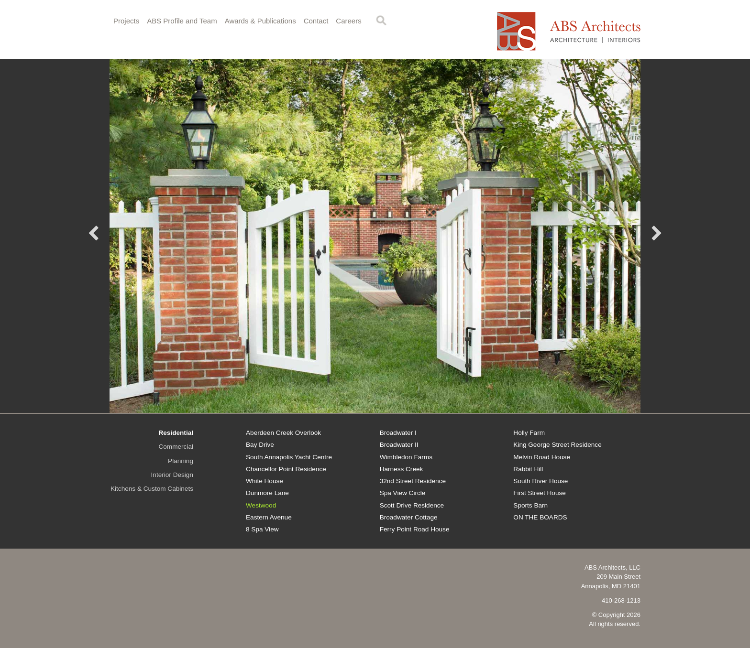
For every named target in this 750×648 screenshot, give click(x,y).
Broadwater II (399, 444)
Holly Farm (529, 432)
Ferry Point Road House (415, 529)
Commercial (175, 446)
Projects (126, 21)
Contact (316, 21)
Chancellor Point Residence (286, 469)
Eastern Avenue (269, 517)
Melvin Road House (541, 457)
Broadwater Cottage (409, 517)
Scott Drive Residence (412, 505)
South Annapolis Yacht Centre (289, 457)
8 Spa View (262, 529)
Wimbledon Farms (406, 457)
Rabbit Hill (528, 469)
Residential (175, 432)
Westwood (261, 505)
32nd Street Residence (413, 481)
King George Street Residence (557, 444)
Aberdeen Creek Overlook (283, 432)
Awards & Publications (260, 21)
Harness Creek (401, 469)
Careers (348, 21)
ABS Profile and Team (182, 21)
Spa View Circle (403, 493)
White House (264, 481)
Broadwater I (398, 432)
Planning (180, 460)
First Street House (539, 493)
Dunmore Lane (267, 493)
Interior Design (172, 474)
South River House (540, 481)
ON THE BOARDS (540, 517)
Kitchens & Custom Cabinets (151, 488)
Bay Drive (260, 444)
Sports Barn (530, 505)
